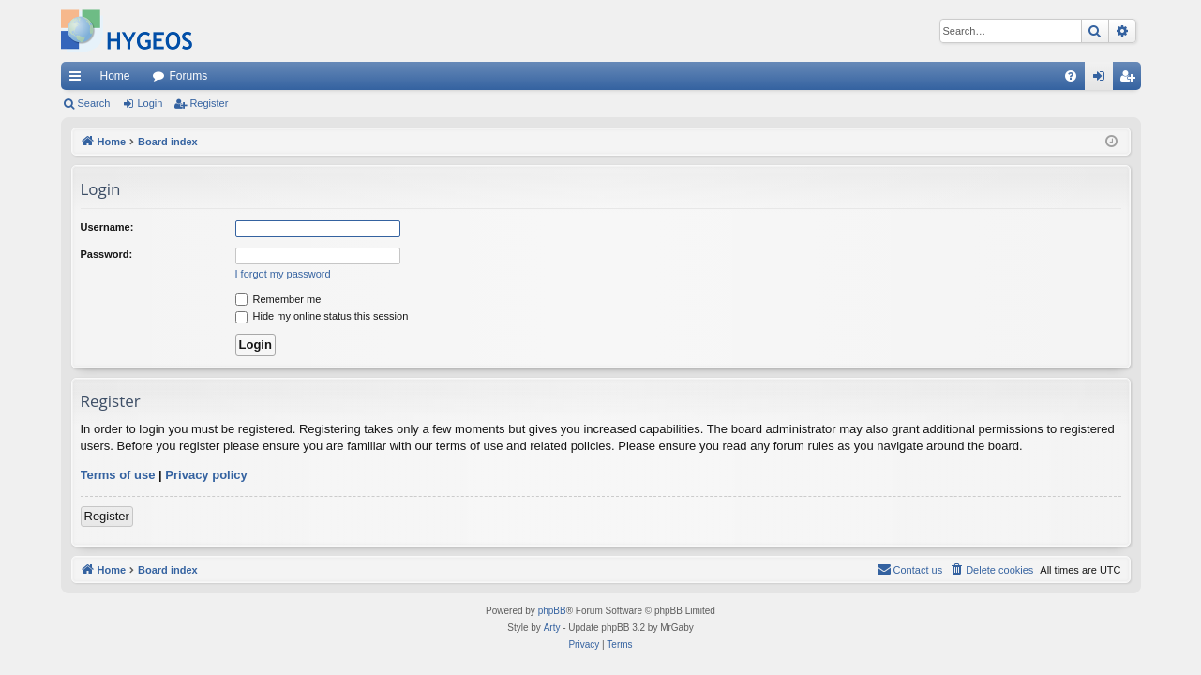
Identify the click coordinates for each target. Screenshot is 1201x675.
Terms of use (118, 475)
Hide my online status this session (322, 316)
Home (115, 75)
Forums (189, 75)
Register (208, 103)
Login (149, 103)
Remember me (278, 299)
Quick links (78, 79)
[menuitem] (1071, 76)
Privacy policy (206, 475)
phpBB (552, 611)
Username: (107, 226)
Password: (107, 254)
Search (94, 103)
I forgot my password (283, 273)
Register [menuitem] (1130, 79)
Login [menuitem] (1102, 79)
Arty (552, 627)
